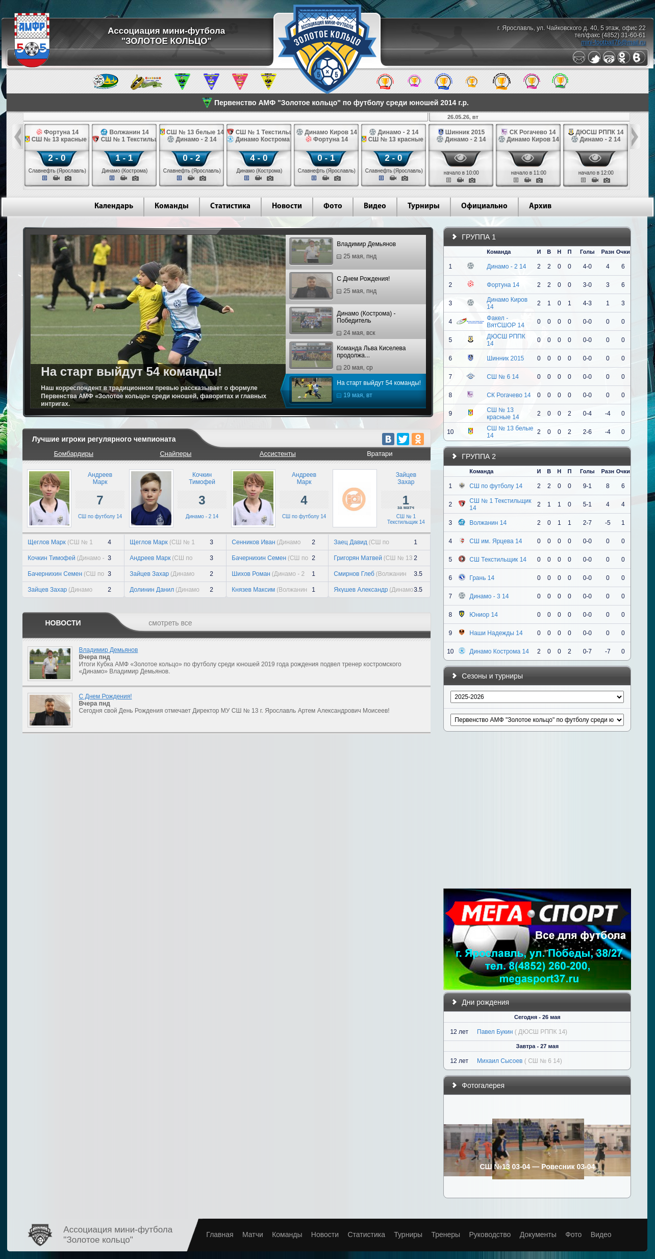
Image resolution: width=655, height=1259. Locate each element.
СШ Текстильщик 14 (497, 559)
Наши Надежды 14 (495, 633)
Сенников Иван (253, 542)
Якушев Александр (361, 589)
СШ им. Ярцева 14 (495, 541)
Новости (287, 206)
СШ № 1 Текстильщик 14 (406, 519)
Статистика (230, 206)
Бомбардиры (73, 453)
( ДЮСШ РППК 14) (541, 1031)
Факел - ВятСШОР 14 (505, 321)
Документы (538, 1234)
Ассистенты (278, 453)
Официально (484, 206)
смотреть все (170, 623)
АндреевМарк (100, 478)
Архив (540, 206)
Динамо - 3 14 (489, 596)
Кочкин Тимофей (51, 558)
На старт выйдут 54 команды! (356, 390)
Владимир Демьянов (344, 251)
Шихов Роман (251, 573)
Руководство (490, 1234)
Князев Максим (253, 589)
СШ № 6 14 (503, 376)
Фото (332, 206)
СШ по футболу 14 (100, 516)
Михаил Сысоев (499, 1060)
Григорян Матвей (358, 558)
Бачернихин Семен (55, 573)
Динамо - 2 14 (202, 516)
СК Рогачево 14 (509, 395)
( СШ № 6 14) (543, 1060)
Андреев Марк (150, 558)
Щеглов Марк (47, 542)
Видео (375, 206)
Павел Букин (495, 1031)
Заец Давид (350, 542)
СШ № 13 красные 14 (503, 413)
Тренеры (445, 1234)
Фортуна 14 (503, 284)
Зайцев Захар (47, 589)
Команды (172, 206)
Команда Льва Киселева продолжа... (349, 358)
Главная (219, 1234)
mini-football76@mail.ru (613, 42)
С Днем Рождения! (341, 286)
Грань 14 (481, 578)
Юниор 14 (483, 614)
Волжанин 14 (488, 522)
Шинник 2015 (505, 358)
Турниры (424, 206)
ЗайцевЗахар (406, 478)
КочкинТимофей (202, 478)
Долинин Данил (152, 589)
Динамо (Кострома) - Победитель (343, 323)
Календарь (113, 206)
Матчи (252, 1234)
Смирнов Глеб (354, 573)
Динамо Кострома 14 (499, 651)
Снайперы (175, 453)
